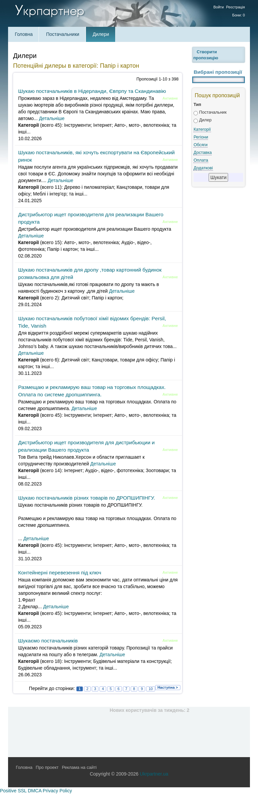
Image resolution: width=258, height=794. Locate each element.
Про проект (47, 767)
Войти (218, 7)
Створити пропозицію (206, 55)
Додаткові (203, 168)
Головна (24, 34)
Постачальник (213, 112)
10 (150, 689)
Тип (197, 104)
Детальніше (51, 118)
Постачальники (62, 34)
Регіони (201, 137)
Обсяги (201, 145)
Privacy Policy (57, 790)
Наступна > (168, 687)
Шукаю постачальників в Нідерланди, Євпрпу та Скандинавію (92, 91)
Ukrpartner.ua (154, 774)
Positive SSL (13, 790)
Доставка (203, 152)
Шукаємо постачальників (48, 640)
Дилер (205, 120)
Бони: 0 (238, 15)
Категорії (202, 129)
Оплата (201, 160)
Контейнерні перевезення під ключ (59, 572)
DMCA (34, 790)
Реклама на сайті (79, 767)
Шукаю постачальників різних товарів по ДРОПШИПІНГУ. (86, 498)
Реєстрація (235, 7)
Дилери (101, 34)
